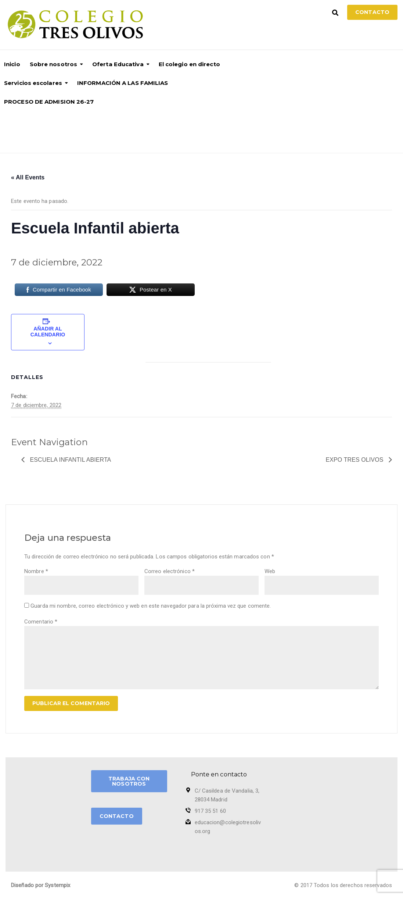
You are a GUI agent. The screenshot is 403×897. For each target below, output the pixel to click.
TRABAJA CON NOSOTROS (129, 781)
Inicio (12, 64)
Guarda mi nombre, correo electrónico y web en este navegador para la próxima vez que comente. (150, 606)
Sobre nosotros (53, 64)
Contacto (372, 12)
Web (270, 571)
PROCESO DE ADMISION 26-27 (49, 101)
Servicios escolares (33, 82)
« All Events (27, 177)
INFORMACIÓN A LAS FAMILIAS (122, 82)
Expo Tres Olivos (355, 460)
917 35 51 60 (210, 811)
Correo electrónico (169, 571)
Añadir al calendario (47, 331)
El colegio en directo (189, 64)
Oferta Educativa (118, 64)
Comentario (40, 621)
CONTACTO (117, 816)
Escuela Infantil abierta (69, 460)
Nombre (36, 571)
